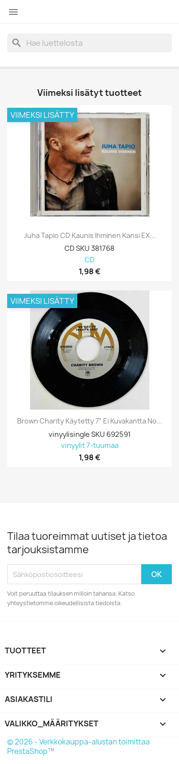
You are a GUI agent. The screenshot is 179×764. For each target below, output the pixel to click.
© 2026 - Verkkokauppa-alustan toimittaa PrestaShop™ (78, 746)
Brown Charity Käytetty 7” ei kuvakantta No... (89, 421)
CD (89, 260)
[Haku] (89, 42)
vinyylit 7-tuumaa (89, 445)
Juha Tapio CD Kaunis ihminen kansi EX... (90, 235)
